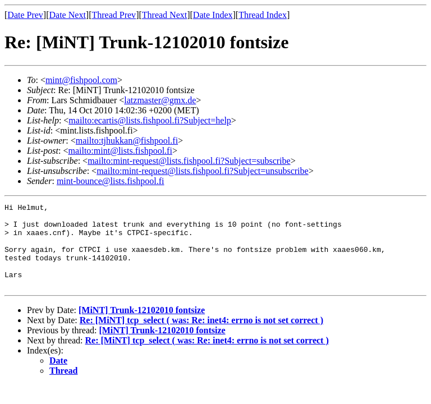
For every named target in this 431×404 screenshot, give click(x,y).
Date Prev (25, 15)
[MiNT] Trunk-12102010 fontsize (142, 327)
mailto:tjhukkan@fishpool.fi (127, 140)
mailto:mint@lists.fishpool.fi (120, 150)
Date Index (213, 15)
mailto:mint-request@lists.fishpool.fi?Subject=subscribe (189, 161)
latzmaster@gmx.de (160, 100)
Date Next (67, 15)
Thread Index (263, 15)
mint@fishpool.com (81, 80)
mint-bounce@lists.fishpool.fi (110, 181)
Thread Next (164, 15)
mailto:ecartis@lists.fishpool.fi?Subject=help (149, 120)
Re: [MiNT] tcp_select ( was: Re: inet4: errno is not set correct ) (201, 337)
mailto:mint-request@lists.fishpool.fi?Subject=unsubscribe (202, 171)
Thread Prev (113, 15)
